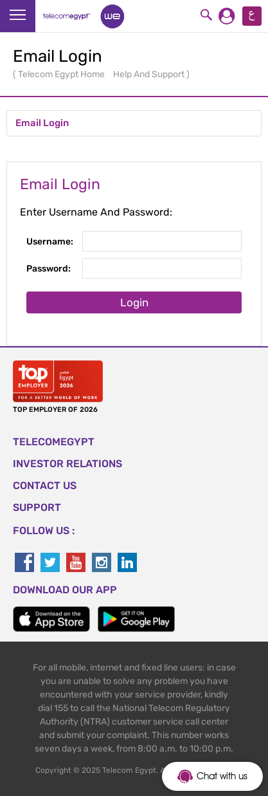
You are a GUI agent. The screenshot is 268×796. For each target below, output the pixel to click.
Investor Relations (67, 464)
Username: (49, 241)
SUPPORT (37, 507)
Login (134, 302)
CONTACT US (44, 485)
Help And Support (149, 74)
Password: (48, 268)
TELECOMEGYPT (53, 442)
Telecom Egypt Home (62, 74)
